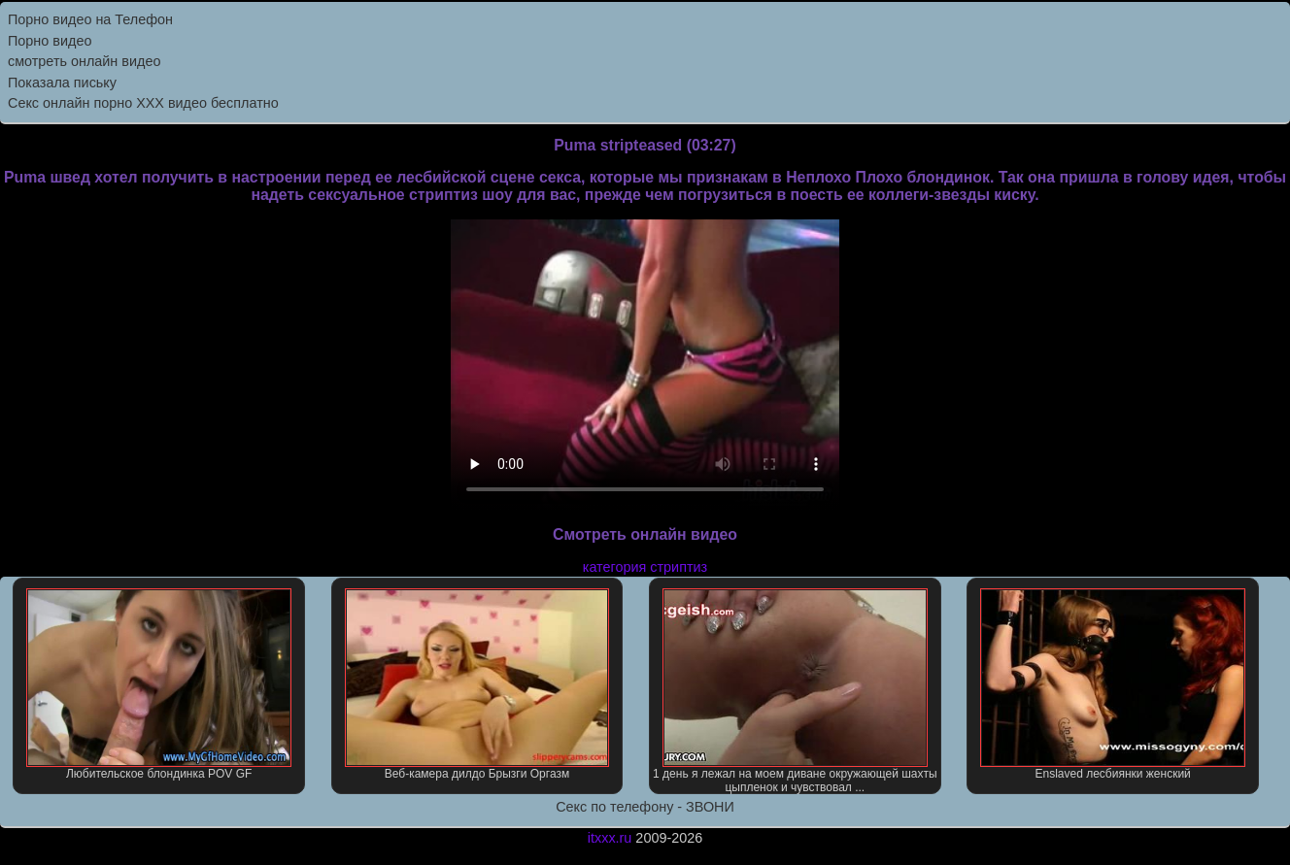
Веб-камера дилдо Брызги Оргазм (477, 684)
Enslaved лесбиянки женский (1112, 684)
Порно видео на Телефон (90, 19)
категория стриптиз (645, 567)
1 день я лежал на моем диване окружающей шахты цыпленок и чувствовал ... (794, 691)
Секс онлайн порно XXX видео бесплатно (143, 103)
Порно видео (49, 41)
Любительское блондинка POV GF (158, 684)
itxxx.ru (610, 838)
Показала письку (62, 82)
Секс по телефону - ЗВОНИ (645, 807)
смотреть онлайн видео (84, 61)
